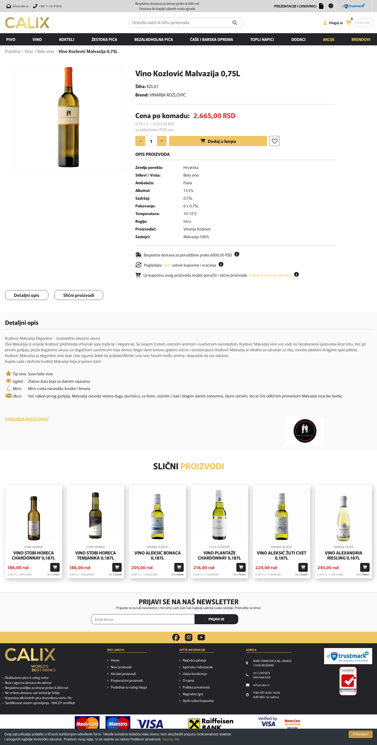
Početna (12, 51)
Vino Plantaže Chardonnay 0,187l (219, 555)
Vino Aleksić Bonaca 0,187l (157, 555)
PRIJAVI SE (216, 619)
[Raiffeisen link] (210, 724)
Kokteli (66, 39)
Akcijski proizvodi (123, 673)
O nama (188, 680)
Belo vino (45, 51)
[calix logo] (30, 661)
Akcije (328, 39)
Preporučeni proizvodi (127, 680)
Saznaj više (171, 739)
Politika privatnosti (196, 687)
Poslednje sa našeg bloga (129, 687)
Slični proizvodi (78, 295)
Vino (37, 39)
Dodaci (298, 39)
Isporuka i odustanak (198, 666)
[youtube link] (201, 637)
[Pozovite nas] (46, 6)
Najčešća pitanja (194, 660)
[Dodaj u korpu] (55, 567)
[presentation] (265, 619)
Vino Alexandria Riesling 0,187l (343, 555)
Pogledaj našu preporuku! (270, 275)
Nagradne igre (193, 693)
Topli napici (262, 39)
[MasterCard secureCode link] (292, 724)
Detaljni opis (26, 295)
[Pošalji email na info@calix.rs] (16, 6)
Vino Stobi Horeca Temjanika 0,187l (95, 555)
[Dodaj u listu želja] (275, 141)
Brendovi (361, 39)
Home (115, 660)
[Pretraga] (234, 22)
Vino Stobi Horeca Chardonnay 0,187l (33, 555)
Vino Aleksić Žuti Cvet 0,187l (281, 555)
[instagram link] (189, 637)
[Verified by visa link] (267, 724)
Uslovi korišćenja (195, 673)
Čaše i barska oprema (211, 39)
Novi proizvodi (121, 666)
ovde (167, 265)
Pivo (10, 39)
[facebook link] (176, 637)
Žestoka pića (104, 39)
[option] (68, 118)
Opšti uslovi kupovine (198, 700)
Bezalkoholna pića (153, 39)
